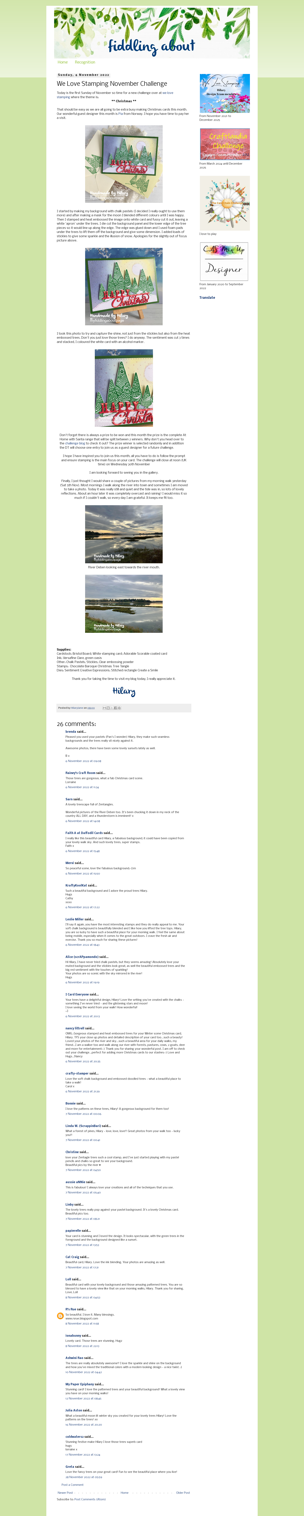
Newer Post (65, 1493)
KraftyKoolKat (76, 885)
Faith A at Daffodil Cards (84, 833)
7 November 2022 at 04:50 (83, 1170)
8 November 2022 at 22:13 (82, 1346)
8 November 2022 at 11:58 (82, 1323)
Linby (69, 1204)
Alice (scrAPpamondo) (82, 957)
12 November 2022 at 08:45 (83, 1398)
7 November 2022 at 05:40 (83, 1192)
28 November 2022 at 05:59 (84, 1477)
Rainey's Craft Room (80, 773)
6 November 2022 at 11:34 (82, 787)
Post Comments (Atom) (90, 1499)
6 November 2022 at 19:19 (82, 982)
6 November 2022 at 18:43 (82, 945)
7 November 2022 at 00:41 (83, 1140)
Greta (70, 1467)
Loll (68, 1279)
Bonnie (71, 1103)
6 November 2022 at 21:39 (83, 1091)
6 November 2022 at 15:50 (83, 873)
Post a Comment (73, 1485)
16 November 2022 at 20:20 (84, 1424)
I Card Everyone (77, 994)
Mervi (70, 863)
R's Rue (71, 1309)
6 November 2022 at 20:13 (83, 1016)
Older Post (183, 1493)
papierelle (73, 1231)
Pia (120, 114)
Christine (72, 1152)
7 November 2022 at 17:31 (82, 1267)
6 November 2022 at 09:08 (83, 761)
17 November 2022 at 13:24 (83, 1454)
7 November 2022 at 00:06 (83, 1114)
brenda (71, 732)
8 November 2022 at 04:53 (83, 1297)
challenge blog (75, 443)
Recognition (85, 62)
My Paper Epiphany (80, 1384)
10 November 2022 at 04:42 (84, 1372)
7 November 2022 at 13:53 (82, 1245)
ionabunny (73, 1335)
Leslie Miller (75, 919)
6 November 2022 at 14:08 (83, 821)
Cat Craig (72, 1257)
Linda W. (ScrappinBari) (83, 1126)
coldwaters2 (75, 1437)
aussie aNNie (75, 1182)
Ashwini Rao (74, 1358)
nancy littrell (75, 1028)
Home (63, 62)
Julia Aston (74, 1410)
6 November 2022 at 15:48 (83, 851)
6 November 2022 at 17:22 (83, 907)
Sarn (69, 799)
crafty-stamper (77, 1073)
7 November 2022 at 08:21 (83, 1219)
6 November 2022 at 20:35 (83, 1061)
